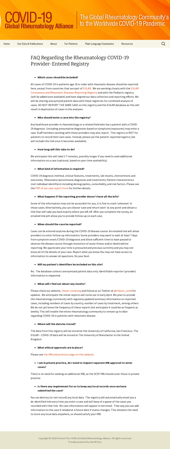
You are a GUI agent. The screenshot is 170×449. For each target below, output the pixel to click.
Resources (127, 43)
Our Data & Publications (30, 43)
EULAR (87, 88)
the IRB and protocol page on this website (69, 354)
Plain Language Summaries (99, 43)
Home (6, 43)
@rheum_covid (123, 290)
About (53, 43)
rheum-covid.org (71, 290)
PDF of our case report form (51, 188)
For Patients (71, 43)
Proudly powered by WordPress (85, 441)
